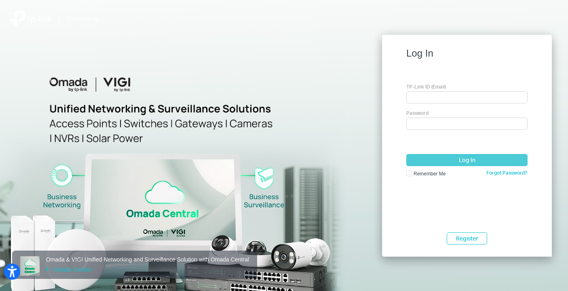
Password (417, 113)
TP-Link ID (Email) (426, 87)
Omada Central (68, 269)
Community (83, 18)
